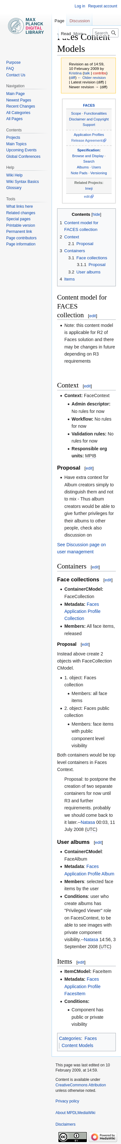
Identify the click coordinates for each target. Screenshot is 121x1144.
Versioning (98, 173)
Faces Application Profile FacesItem (82, 986)
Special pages (18, 219)
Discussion (79, 20)
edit (87, 196)
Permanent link (19, 231)
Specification (88, 150)
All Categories (18, 112)
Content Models (77, 1045)
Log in (80, 6)
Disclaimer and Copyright (89, 119)
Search (89, 161)
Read (63, 33)
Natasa (88, 822)
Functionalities (95, 113)
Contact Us (15, 75)
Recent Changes (20, 106)
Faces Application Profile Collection (82, 611)
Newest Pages (18, 100)
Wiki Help (14, 175)
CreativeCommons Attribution (80, 1085)
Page (59, 20)
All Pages (14, 119)
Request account (102, 6)
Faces (91, 1038)
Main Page (15, 93)
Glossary (13, 188)
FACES (89, 105)
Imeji (89, 188)
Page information (20, 244)
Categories (70, 1038)
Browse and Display (88, 156)
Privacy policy (67, 1101)
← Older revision (91, 77)
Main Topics (16, 144)
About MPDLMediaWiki (75, 1113)
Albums (83, 167)
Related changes (20, 213)
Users (96, 167)
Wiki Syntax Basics (22, 181)
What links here (19, 206)
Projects (13, 137)
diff (72, 77)
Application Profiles (89, 135)
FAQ (10, 68)
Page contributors (21, 238)
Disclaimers (65, 1124)
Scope (76, 113)
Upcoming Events (21, 150)
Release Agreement (87, 140)
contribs (99, 73)
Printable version (20, 225)
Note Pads (79, 173)
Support (89, 125)
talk (87, 73)
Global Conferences (23, 156)
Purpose (13, 62)
